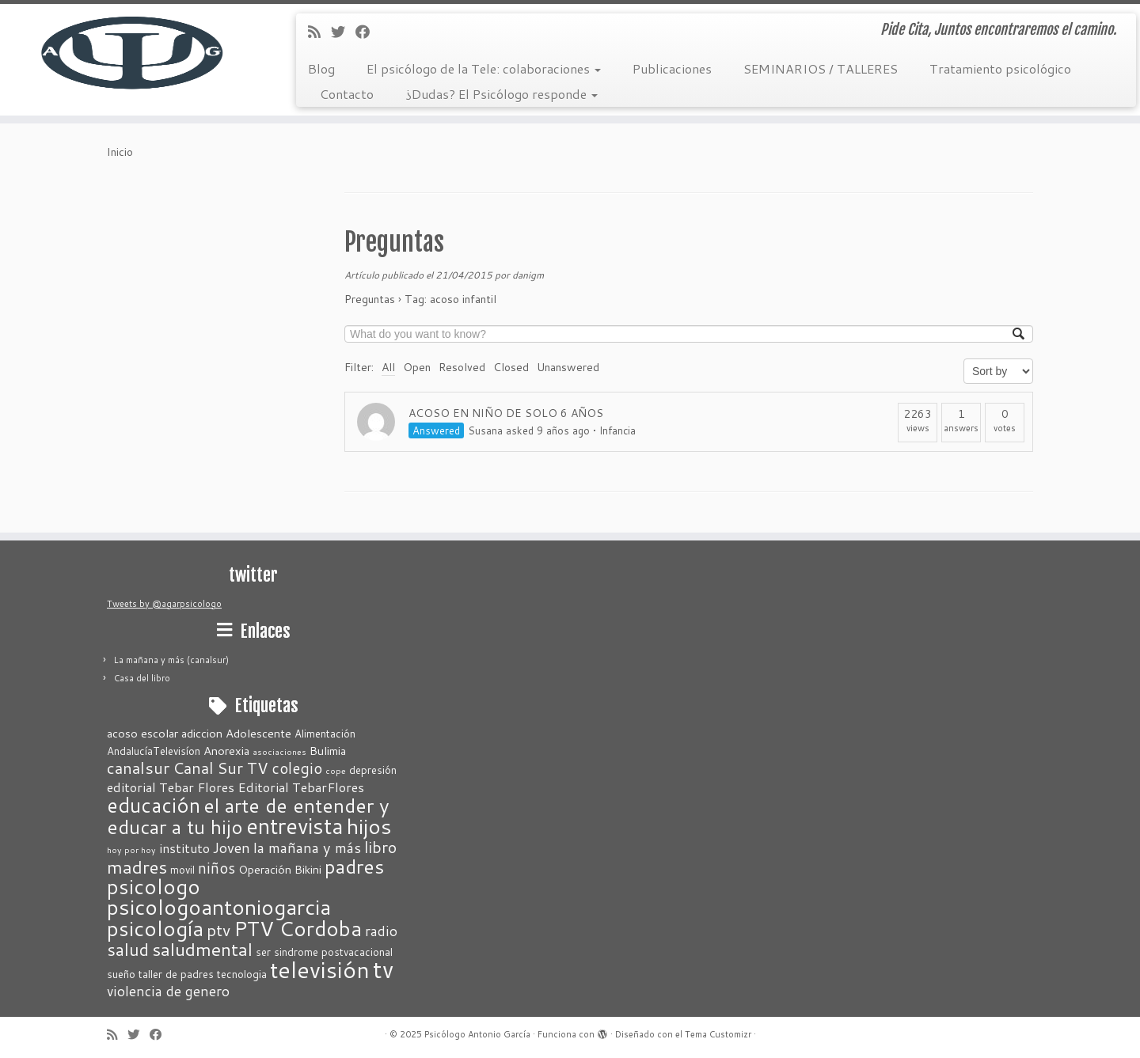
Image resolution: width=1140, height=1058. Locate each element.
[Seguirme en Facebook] (367, 31)
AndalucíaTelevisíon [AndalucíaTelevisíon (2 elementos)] (153, 751)
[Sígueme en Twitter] (343, 31)
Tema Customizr (718, 1034)
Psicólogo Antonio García (477, 1034)
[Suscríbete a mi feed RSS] (319, 31)
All (388, 367)
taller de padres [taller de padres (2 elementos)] (176, 974)
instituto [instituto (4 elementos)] (184, 848)
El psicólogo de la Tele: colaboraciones (484, 68)
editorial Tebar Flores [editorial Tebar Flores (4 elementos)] (170, 787)
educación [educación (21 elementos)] (153, 805)
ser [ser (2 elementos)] (263, 952)
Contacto (347, 94)
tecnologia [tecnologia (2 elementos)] (242, 974)
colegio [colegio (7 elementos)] (297, 768)
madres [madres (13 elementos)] (137, 866)
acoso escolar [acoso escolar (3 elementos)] (142, 733)
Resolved (462, 367)
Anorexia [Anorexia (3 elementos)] (226, 750)
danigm (528, 275)
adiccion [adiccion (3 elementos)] (201, 733)
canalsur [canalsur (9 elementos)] (138, 768)
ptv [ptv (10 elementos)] (218, 930)
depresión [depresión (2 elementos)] (373, 770)
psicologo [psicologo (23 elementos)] (153, 886)
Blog (321, 68)
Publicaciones (672, 68)
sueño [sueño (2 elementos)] (121, 974)
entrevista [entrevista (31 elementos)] (295, 825)
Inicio (120, 152)
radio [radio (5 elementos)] (381, 931)
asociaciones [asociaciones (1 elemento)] (279, 751)
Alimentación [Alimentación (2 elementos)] (324, 733)
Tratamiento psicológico (1000, 68)
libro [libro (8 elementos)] (380, 847)
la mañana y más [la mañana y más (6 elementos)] (307, 847)
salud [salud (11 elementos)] (128, 949)
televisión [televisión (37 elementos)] (320, 969)
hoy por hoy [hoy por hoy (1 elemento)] (131, 849)
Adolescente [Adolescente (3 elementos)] (258, 733)
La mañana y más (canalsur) (171, 660)
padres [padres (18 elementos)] (354, 866)
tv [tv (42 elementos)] (383, 969)
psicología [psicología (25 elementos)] (155, 927)
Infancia (617, 430)
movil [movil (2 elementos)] (182, 870)
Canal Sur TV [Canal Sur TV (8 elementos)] (220, 768)
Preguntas (394, 242)
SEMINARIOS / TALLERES (820, 68)
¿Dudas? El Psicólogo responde (501, 94)
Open (417, 367)
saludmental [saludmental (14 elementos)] (202, 948)
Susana (485, 430)
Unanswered (568, 367)
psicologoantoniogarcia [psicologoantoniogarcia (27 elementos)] (219, 907)
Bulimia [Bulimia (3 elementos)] (328, 750)
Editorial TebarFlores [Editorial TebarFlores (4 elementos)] (301, 787)
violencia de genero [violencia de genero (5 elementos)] (168, 991)
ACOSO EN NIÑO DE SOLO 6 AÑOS (505, 413)
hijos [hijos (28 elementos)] (369, 826)
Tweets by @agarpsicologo (164, 603)
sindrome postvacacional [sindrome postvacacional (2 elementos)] (333, 952)
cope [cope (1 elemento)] (335, 770)
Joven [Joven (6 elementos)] (231, 847)
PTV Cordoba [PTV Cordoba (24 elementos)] (298, 927)
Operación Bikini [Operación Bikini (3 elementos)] (279, 869)
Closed (511, 367)
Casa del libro (142, 678)
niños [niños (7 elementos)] (216, 867)
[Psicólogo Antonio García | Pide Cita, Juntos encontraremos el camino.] (131, 51)
